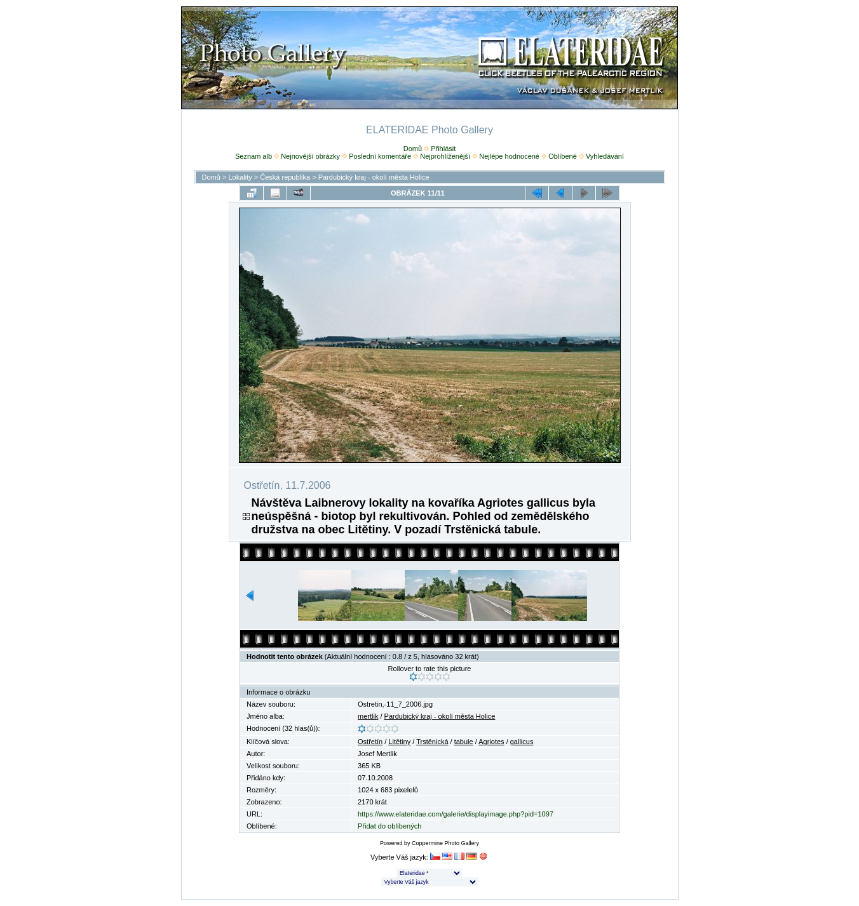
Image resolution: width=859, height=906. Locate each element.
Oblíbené (562, 156)
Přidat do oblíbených (389, 826)
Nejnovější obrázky (310, 156)
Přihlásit (443, 148)
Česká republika (285, 177)
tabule (463, 741)
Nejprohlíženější (445, 156)
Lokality (240, 177)
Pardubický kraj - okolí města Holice (374, 177)
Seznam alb (253, 156)
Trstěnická (432, 741)
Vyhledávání (605, 156)
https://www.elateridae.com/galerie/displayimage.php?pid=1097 (455, 814)
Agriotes (491, 741)
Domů (412, 148)
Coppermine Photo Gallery (445, 843)
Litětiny (399, 741)
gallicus (522, 741)
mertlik (368, 716)
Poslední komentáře (380, 156)
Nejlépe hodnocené (509, 156)
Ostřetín (370, 741)
